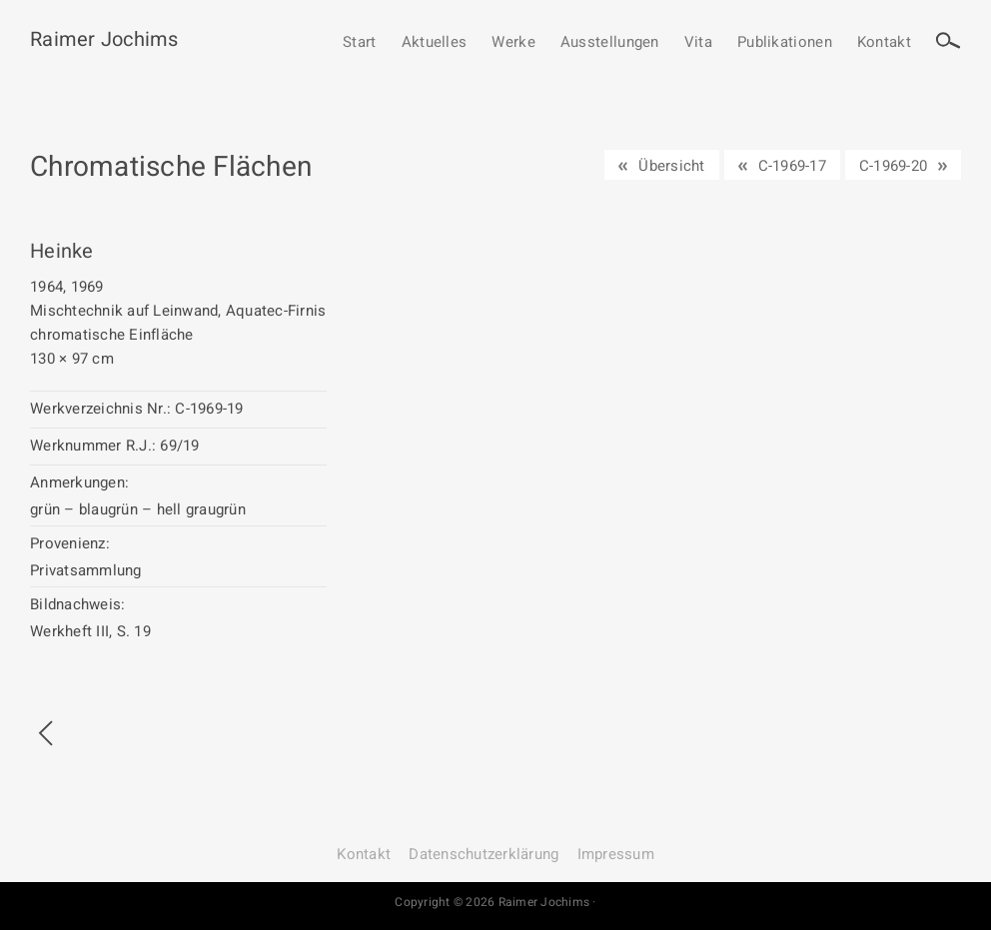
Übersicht (671, 166)
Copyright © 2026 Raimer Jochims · (495, 902)
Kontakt (884, 43)
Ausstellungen (609, 43)
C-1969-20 (893, 166)
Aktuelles (435, 43)
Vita (698, 43)
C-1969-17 (792, 166)
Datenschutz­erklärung (483, 854)
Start (360, 43)
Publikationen (784, 43)
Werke (513, 43)
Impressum (615, 854)
